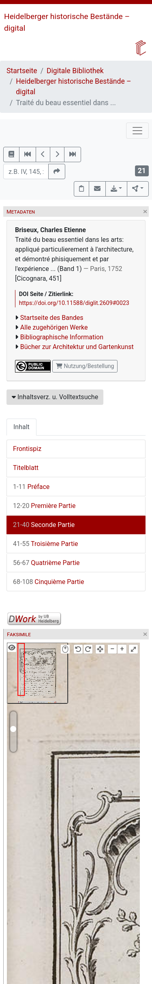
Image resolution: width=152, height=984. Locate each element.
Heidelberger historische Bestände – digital (73, 86)
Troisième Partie (45, 544)
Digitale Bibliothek (75, 71)
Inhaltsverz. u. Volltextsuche (55, 397)
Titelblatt (26, 468)
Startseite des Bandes (51, 318)
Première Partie (44, 506)
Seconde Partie (44, 525)
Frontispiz (27, 449)
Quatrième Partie (46, 563)
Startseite (21, 71)
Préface (31, 487)
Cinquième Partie (48, 582)
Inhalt (21, 427)
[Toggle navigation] (137, 131)
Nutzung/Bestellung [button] (85, 366)
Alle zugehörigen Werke (54, 327)
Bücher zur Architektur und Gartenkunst (77, 347)
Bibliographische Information (61, 337)
